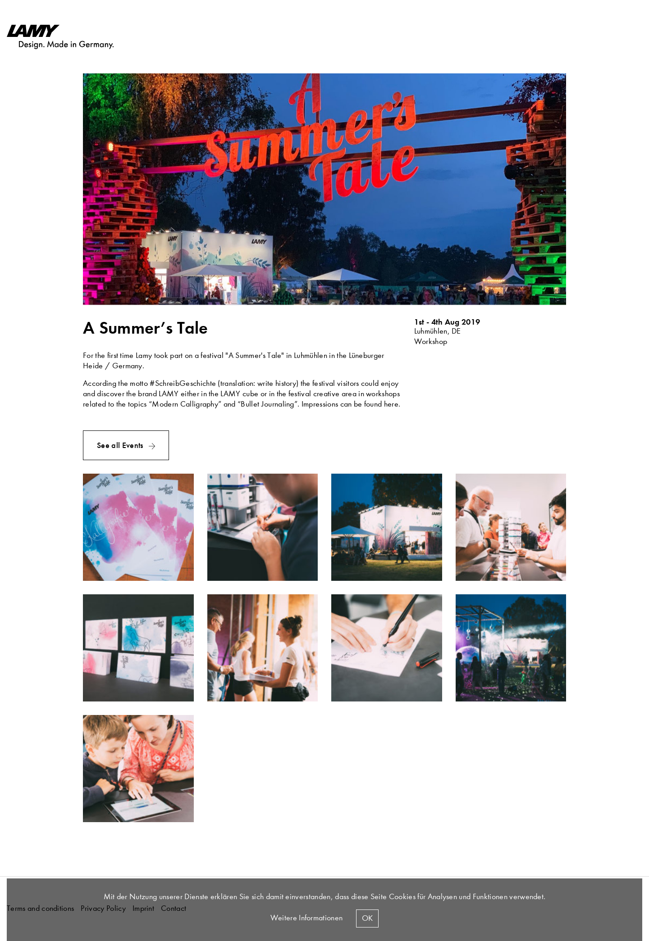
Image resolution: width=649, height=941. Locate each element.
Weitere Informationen (306, 918)
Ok (367, 918)
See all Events (121, 445)
